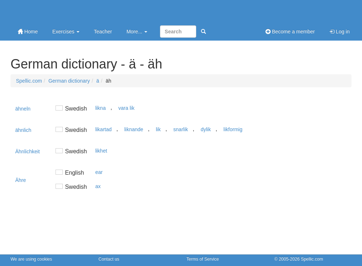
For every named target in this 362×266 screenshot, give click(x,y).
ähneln (22, 109)
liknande (133, 129)
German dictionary (69, 81)
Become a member (290, 31)
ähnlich (23, 130)
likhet (101, 151)
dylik (206, 129)
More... (137, 31)
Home (28, 31)
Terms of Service (202, 259)
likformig (232, 129)
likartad (103, 129)
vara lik (126, 108)
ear (99, 172)
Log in (339, 31)
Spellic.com (29, 81)
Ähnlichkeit (27, 151)
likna (100, 108)
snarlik (180, 129)
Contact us (109, 259)
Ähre (20, 180)
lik (158, 129)
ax (98, 186)
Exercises (65, 31)
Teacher (103, 31)
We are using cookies (31, 259)
